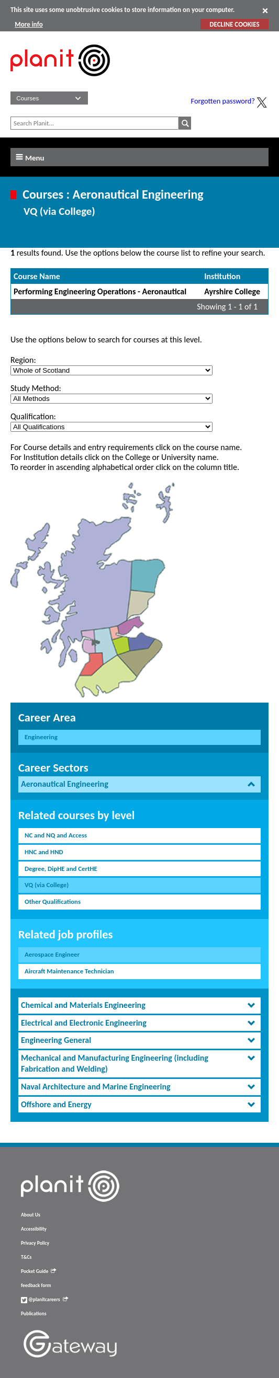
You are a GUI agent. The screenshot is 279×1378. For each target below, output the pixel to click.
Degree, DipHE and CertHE (61, 868)
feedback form (36, 1285)
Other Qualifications (53, 901)
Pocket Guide (38, 1271)
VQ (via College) (47, 885)
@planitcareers (44, 1299)
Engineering (41, 737)
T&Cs (26, 1257)
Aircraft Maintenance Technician (69, 971)
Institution (222, 276)
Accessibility (34, 1229)
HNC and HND (44, 852)
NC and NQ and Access (56, 835)
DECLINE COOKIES (234, 24)
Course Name (37, 276)
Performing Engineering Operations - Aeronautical (100, 291)
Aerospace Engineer (52, 954)
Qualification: (33, 416)
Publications (33, 1314)
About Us (30, 1215)
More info (28, 24)
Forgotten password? (223, 101)
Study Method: (35, 388)
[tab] (139, 784)
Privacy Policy (35, 1243)
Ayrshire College (232, 291)
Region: (23, 360)
